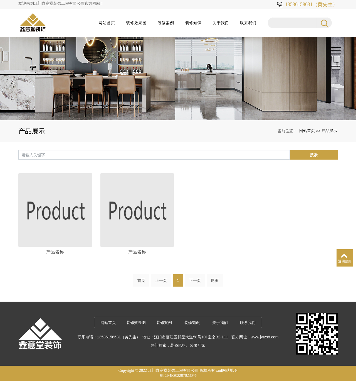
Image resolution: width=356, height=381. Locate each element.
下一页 (195, 280)
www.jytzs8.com (265, 337)
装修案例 (166, 23)
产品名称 (55, 252)
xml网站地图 (227, 370)
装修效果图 (136, 23)
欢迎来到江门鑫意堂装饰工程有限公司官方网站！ (61, 3)
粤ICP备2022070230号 (178, 375)
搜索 (314, 155)
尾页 (215, 280)
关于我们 (220, 23)
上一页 (161, 280)
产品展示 (329, 130)
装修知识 (193, 23)
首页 (141, 280)
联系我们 (248, 23)
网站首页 (106, 23)
